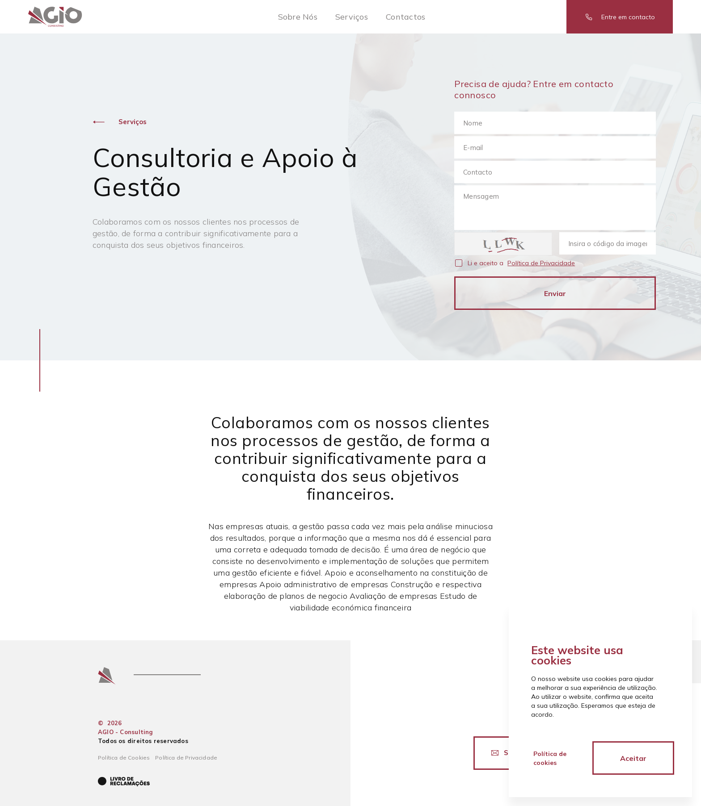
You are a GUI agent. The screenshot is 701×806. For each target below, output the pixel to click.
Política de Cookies (124, 757)
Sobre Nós (297, 17)
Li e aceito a (521, 263)
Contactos (405, 17)
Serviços (351, 17)
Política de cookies (549, 758)
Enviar (555, 293)
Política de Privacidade (541, 263)
